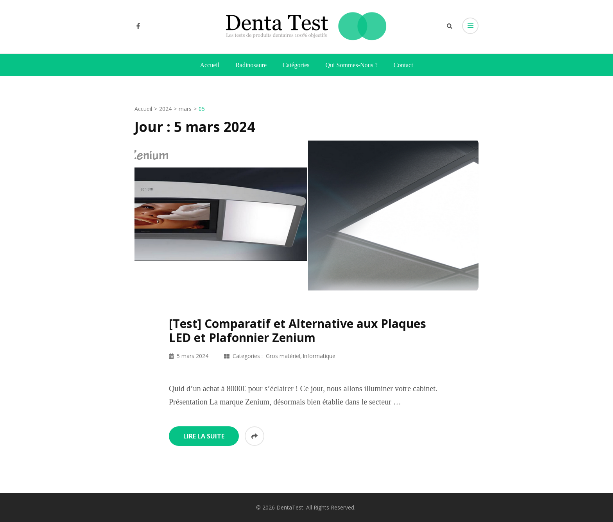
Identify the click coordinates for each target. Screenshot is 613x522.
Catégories (296, 65)
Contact (403, 65)
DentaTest (289, 507)
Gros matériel (283, 356)
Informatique (319, 356)
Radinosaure (251, 65)
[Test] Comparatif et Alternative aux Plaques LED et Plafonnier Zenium (297, 330)
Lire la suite (203, 436)
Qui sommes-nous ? (352, 65)
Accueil (209, 65)
